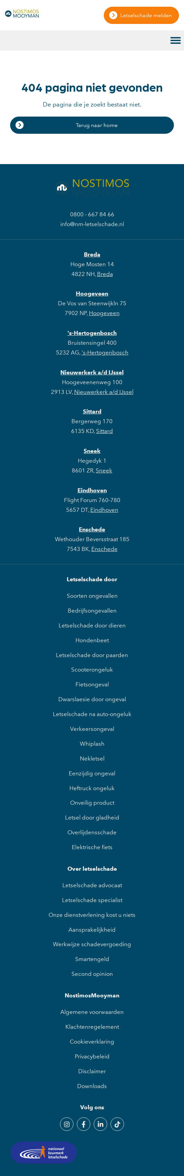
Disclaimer (92, 1071)
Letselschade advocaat (92, 885)
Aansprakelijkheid (92, 929)
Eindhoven (92, 490)
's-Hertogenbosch (92, 333)
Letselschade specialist (92, 900)
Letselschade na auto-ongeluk (92, 714)
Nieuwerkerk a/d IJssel (92, 372)
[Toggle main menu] (175, 40)
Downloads (92, 1086)
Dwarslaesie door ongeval (92, 699)
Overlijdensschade (92, 832)
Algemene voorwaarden (92, 1012)
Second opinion (92, 973)
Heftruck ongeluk (92, 788)
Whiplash (92, 743)
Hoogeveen (92, 293)
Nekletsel (92, 758)
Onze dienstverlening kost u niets (92, 914)
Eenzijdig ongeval (92, 773)
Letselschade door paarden (92, 655)
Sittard (92, 411)
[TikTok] (117, 1124)
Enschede (92, 529)
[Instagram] (66, 1124)
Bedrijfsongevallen (92, 610)
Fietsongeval (92, 684)
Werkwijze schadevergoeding (92, 944)
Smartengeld (92, 959)
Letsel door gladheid (92, 817)
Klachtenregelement (92, 1026)
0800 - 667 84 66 (92, 214)
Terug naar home (97, 125)
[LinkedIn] (100, 1124)
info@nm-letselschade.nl (92, 224)
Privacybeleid (92, 1056)
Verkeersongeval (92, 728)
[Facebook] (83, 1124)
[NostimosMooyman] (22, 15)
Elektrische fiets (92, 847)
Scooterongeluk (92, 669)
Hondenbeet (92, 640)
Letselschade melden (146, 15)
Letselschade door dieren (92, 625)
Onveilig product (92, 802)
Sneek (92, 450)
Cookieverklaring (92, 1041)
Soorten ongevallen (92, 595)
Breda (92, 254)
